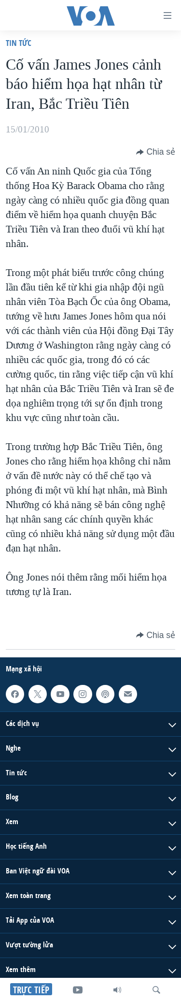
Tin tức (18, 42)
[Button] (155, 151)
